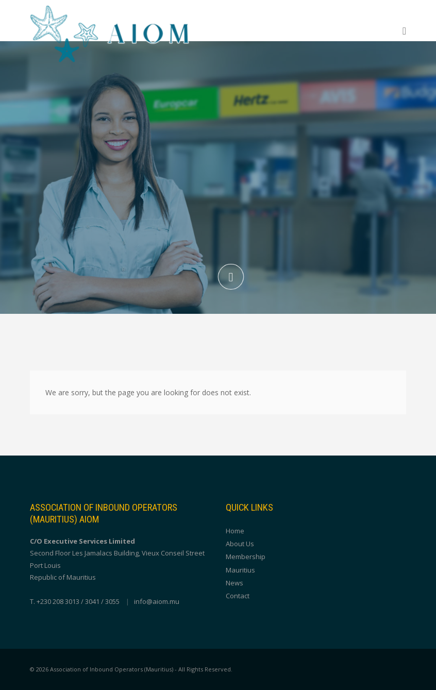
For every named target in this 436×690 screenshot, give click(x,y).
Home (235, 530)
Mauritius (240, 570)
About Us (240, 543)
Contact (237, 595)
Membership (245, 556)
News (234, 582)
